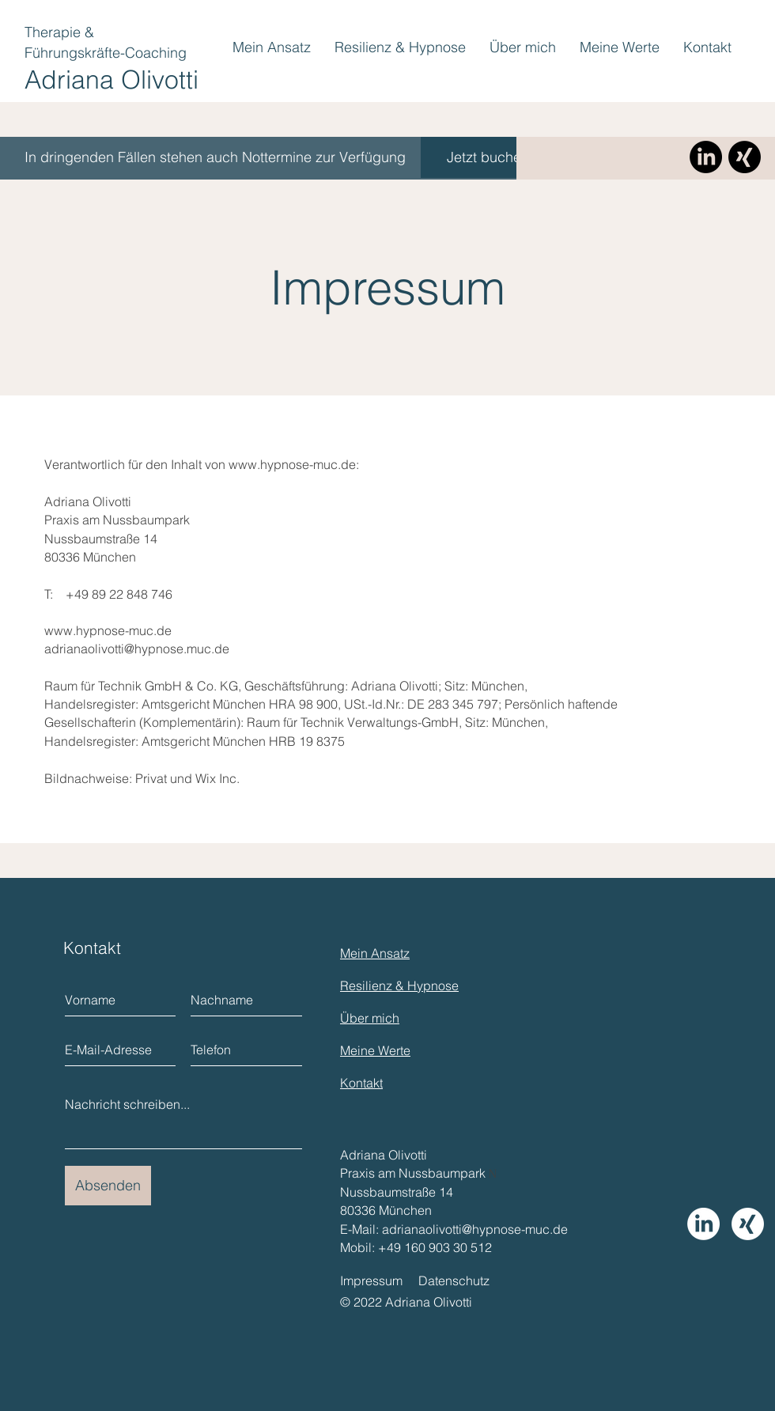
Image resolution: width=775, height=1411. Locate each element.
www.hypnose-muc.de (292, 464)
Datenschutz (454, 1280)
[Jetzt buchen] (488, 157)
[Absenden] (108, 1185)
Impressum (371, 1280)
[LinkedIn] (706, 157)
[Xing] (744, 157)
